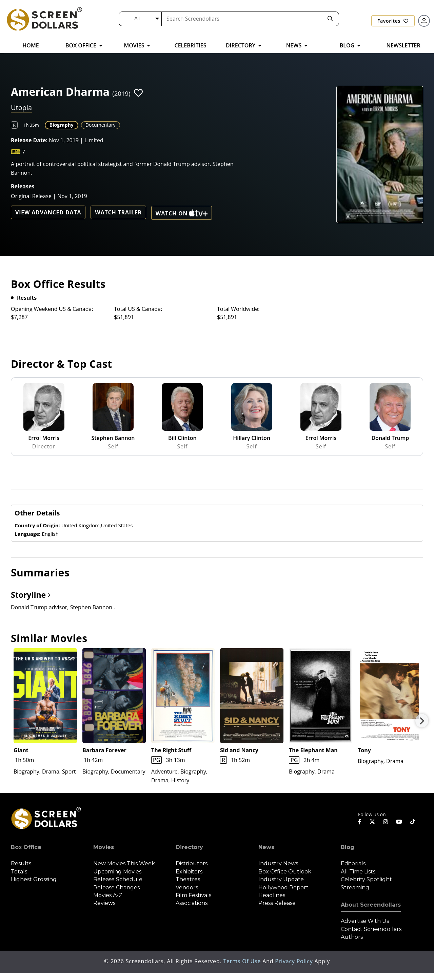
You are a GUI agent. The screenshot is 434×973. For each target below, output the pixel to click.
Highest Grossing (34, 879)
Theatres (188, 879)
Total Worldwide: (238, 309)
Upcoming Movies (117, 871)
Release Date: (29, 140)
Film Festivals (193, 895)
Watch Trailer (118, 212)
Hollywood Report (283, 887)
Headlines (271, 895)
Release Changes (116, 887)
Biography (62, 125)
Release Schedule (117, 879)
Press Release (277, 903)
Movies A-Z (107, 895)
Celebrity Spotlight (366, 879)
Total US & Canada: (138, 309)
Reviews (104, 903)
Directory (189, 847)
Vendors (187, 887)
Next (421, 720)
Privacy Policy (294, 961)
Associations (192, 903)
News (266, 847)
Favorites (393, 21)
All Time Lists (358, 871)
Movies (103, 847)
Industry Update (281, 879)
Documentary (100, 125)
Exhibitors (189, 871)
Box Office (26, 847)
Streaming (355, 887)
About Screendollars (371, 905)
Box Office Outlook (284, 871)
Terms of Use (242, 961)
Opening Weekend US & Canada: (52, 309)
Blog (347, 847)
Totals (19, 871)
